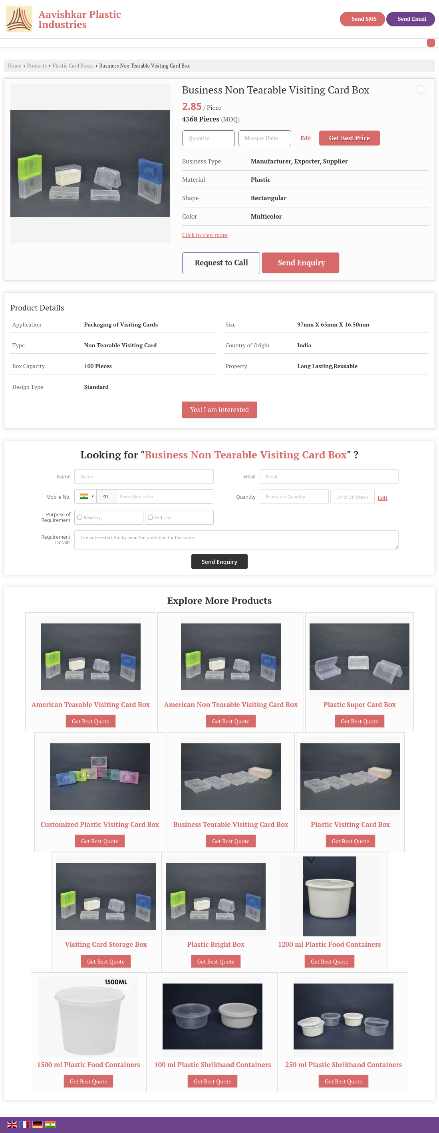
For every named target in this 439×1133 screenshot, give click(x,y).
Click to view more (205, 235)
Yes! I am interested (219, 409)
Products (37, 65)
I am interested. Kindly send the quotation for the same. (236, 540)
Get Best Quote (90, 721)
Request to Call (221, 262)
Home (14, 65)
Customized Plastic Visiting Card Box (100, 824)
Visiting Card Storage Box (106, 944)
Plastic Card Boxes (73, 65)
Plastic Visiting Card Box (350, 824)
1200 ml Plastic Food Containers (329, 944)
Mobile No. (58, 497)
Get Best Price (349, 138)
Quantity (245, 497)
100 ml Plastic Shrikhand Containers (212, 1064)
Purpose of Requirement (55, 517)
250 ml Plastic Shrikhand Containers (343, 1064)
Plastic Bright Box (215, 944)
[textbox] (264, 138)
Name (64, 476)
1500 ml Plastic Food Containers (88, 1064)
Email (249, 476)
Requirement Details (55, 540)
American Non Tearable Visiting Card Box (231, 704)
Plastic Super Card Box (360, 704)
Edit (306, 138)
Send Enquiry (301, 262)
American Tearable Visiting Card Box (91, 704)
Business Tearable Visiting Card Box (230, 824)
